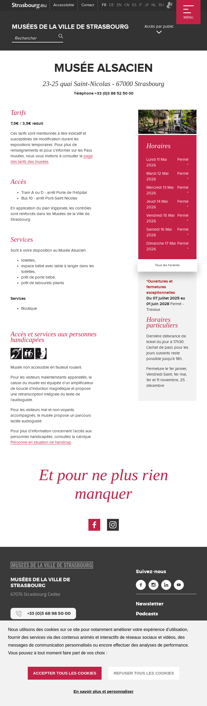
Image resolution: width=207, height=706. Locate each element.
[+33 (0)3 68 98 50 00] (43, 613)
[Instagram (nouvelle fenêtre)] (153, 585)
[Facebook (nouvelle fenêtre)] (141, 585)
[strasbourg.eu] (29, 5)
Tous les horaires (167, 265)
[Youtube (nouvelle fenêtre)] (179, 585)
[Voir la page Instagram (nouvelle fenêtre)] (113, 525)
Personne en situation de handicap (41, 442)
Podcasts (147, 614)
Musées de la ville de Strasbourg (70, 27)
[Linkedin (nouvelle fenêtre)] (166, 585)
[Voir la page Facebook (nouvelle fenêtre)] (94, 525)
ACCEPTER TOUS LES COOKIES (64, 673)
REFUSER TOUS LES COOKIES (144, 673)
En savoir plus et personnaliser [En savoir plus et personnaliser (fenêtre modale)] (104, 691)
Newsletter (150, 604)
